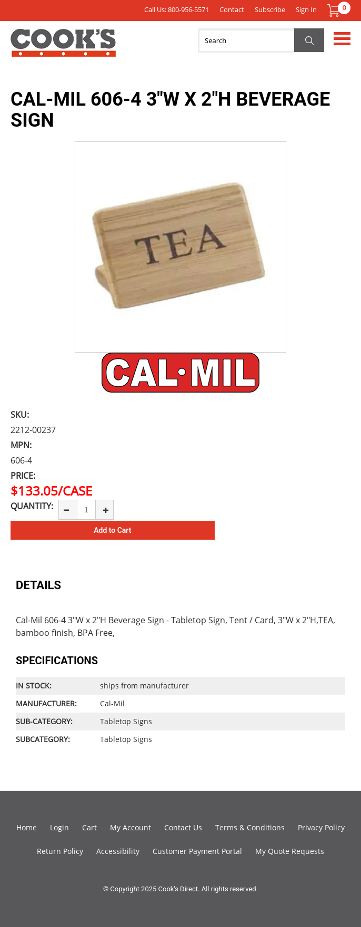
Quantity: (32, 506)
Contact (231, 9)
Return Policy (60, 851)
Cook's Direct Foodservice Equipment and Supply (63, 49)
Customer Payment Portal (197, 851)
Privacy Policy (321, 827)
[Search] (261, 40)
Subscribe (270, 9)
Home (26, 827)
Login (59, 827)
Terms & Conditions (250, 827)
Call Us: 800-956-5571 (176, 9)
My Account (130, 827)
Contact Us (183, 827)
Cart (89, 827)
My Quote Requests (289, 851)
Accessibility (117, 851)
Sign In (306, 9)
